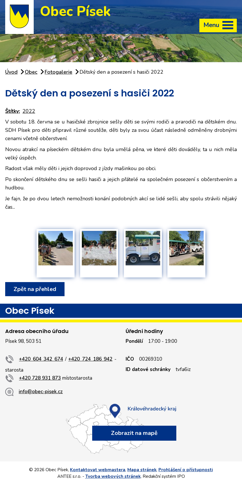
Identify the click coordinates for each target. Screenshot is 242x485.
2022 (28, 111)
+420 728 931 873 (40, 378)
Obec (31, 72)
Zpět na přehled (35, 289)
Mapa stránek (141, 470)
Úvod (11, 72)
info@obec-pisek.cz (41, 391)
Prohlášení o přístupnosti (185, 470)
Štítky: (12, 111)
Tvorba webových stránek (113, 476)
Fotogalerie (58, 72)
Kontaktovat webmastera (97, 470)
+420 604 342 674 (41, 359)
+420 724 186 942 (90, 359)
